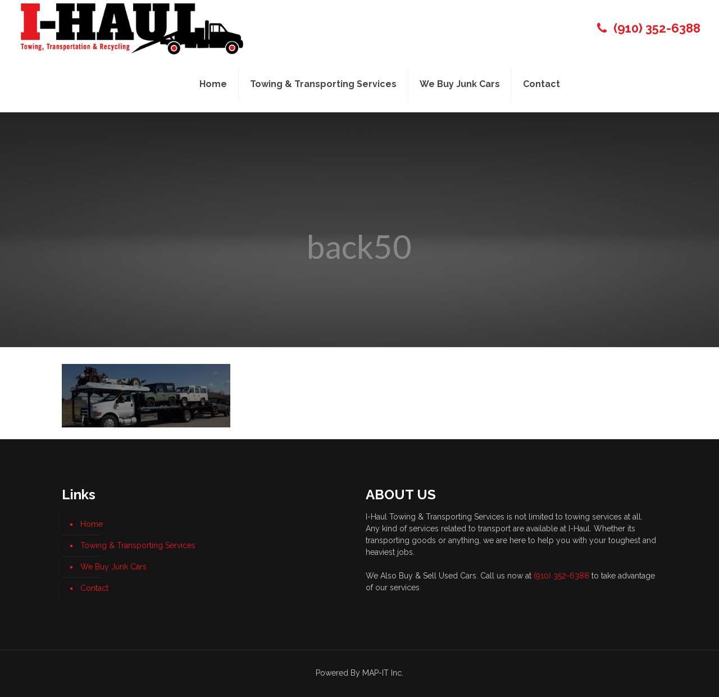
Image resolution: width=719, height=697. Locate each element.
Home (91, 524)
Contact (94, 588)
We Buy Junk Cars (113, 566)
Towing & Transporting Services (137, 545)
